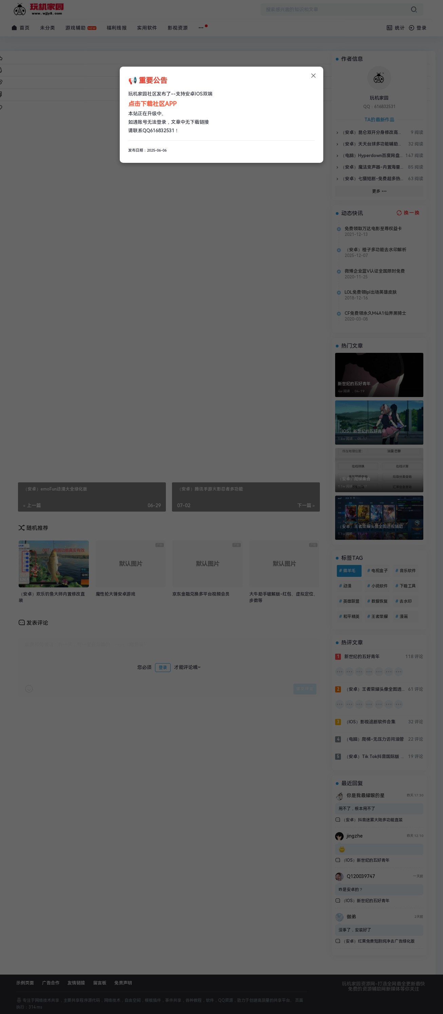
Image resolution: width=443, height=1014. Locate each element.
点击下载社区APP (152, 103)
